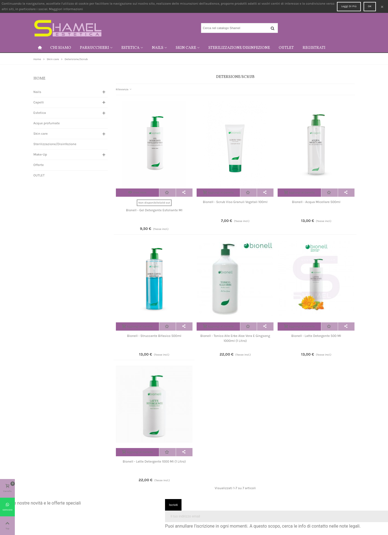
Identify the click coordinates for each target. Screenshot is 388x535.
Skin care (186, 47)
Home (39, 78)
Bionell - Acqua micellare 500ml (316, 202)
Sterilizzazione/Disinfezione (239, 47)
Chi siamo (60, 47)
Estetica (130, 47)
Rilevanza (124, 89)
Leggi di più (349, 6)
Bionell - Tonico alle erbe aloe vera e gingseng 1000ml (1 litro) (235, 338)
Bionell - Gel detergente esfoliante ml (154, 210)
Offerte (39, 165)
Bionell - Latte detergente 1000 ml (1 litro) (154, 461)
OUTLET (286, 47)
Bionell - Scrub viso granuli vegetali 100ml (235, 202)
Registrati (314, 47)
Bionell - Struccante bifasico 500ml (154, 336)
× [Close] (382, 6)
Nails (157, 47)
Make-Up (40, 154)
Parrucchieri (94, 47)
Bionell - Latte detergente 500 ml (316, 336)
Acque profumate (47, 123)
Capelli (39, 102)
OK (370, 6)
